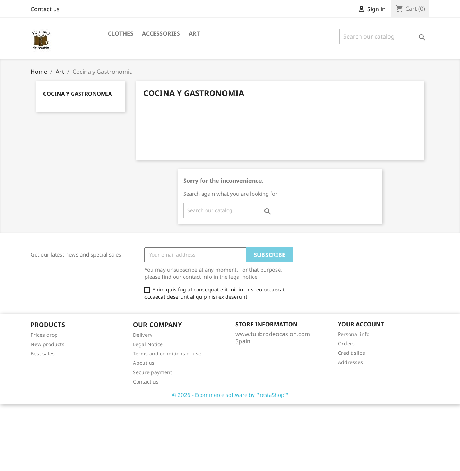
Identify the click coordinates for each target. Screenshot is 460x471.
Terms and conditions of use (167, 353)
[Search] (384, 36)
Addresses (350, 362)
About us (144, 362)
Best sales (43, 353)
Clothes (120, 33)
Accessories (161, 33)
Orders (346, 343)
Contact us (45, 9)
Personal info (353, 334)
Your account (361, 324)
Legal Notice (148, 344)
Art (194, 33)
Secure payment (152, 372)
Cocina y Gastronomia (77, 93)
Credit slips (351, 352)
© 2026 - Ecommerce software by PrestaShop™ (230, 394)
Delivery (142, 334)
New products (47, 344)
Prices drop (44, 334)
